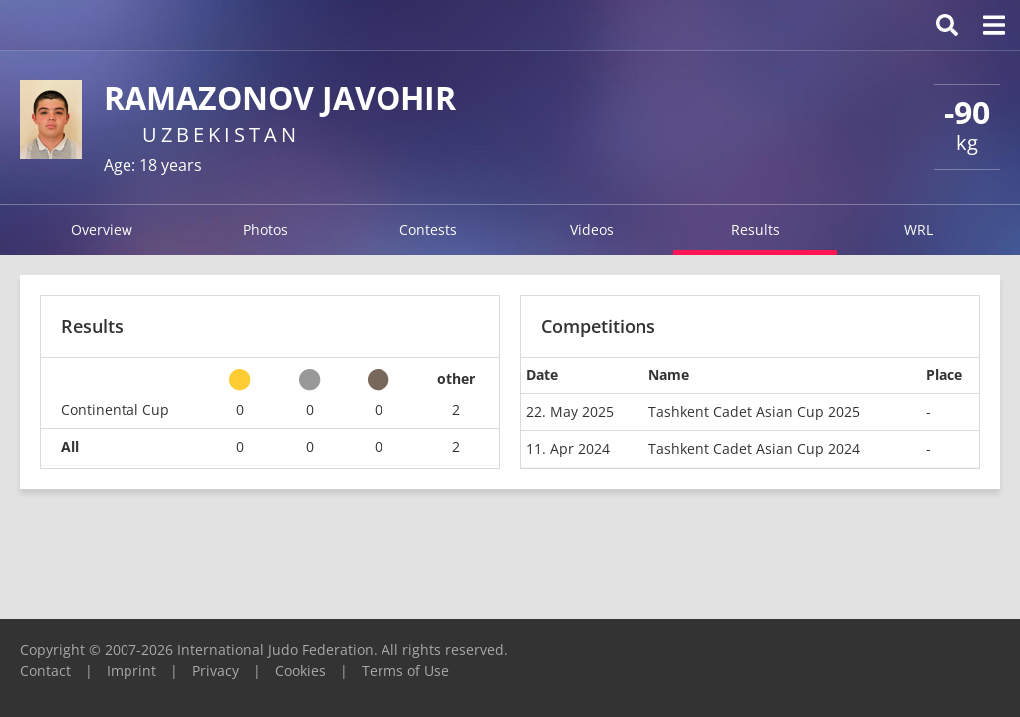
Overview (101, 229)
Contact (45, 670)
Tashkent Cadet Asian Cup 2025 (754, 411)
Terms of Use (405, 670)
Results (755, 229)
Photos (265, 229)
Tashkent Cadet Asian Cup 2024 (754, 448)
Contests (428, 229)
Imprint (131, 670)
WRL (918, 229)
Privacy (215, 670)
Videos (592, 229)
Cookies (300, 670)
